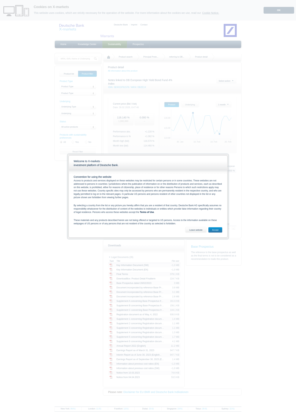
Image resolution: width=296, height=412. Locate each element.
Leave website (195, 230)
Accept (215, 230)
